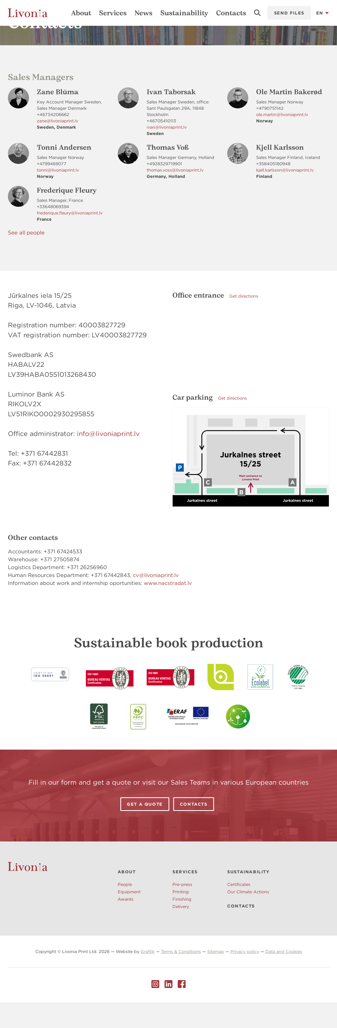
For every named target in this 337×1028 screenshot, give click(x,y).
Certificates (238, 910)
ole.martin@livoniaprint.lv (282, 140)
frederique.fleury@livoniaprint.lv (69, 238)
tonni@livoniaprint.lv (58, 195)
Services (113, 13)
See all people (26, 258)
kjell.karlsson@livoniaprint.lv (285, 195)
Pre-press (182, 910)
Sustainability (184, 13)
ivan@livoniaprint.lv (167, 153)
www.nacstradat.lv (168, 608)
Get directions (243, 321)
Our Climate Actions (248, 917)
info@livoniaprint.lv (108, 459)
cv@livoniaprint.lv (156, 601)
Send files (289, 13)
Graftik (148, 977)
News (143, 13)
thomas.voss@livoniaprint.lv (175, 195)
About (81, 13)
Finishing (181, 924)
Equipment (129, 917)
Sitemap (215, 977)
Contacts (231, 13)
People (125, 910)
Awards (125, 924)
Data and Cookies (283, 977)
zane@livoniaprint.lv (57, 146)
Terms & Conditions (181, 977)
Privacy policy (244, 977)
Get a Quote (145, 830)
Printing (180, 917)
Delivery (180, 932)
